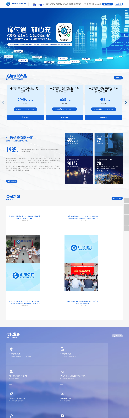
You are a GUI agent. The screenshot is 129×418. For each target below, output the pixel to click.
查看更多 (118, 78)
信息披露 (9, 387)
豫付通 (63, 378)
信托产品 (52, 4)
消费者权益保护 (24, 384)
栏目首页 (9, 374)
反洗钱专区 (22, 394)
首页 (47, 4)
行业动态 (21, 378)
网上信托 (107, 4)
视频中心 (21, 397)
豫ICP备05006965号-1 (111, 412)
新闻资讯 (59, 4)
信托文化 (73, 391)
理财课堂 (21, 387)
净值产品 (9, 384)
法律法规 (21, 391)
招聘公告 (84, 374)
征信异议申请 (10, 403)
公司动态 (21, 374)
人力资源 (98, 4)
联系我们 (73, 400)
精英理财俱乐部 (11, 394)
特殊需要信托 (54, 378)
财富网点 (9, 397)
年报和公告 (74, 397)
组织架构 (73, 381)
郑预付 (63, 374)
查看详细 (117, 198)
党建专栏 (72, 4)
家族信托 (9, 391)
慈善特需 (78, 4)
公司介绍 (73, 374)
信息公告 (73, 394)
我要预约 (25, 118)
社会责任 (73, 387)
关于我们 (91, 4)
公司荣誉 (73, 378)
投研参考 (21, 381)
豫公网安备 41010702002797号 (36, 414)
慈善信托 (53, 374)
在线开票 (118, 4)
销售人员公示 (74, 384)
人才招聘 (84, 378)
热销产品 (9, 378)
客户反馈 (9, 400)
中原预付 (85, 4)
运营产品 (9, 381)
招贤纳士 (23, 412)
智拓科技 (120, 412)
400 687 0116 (114, 402)
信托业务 (65, 4)
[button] (126, 102)
